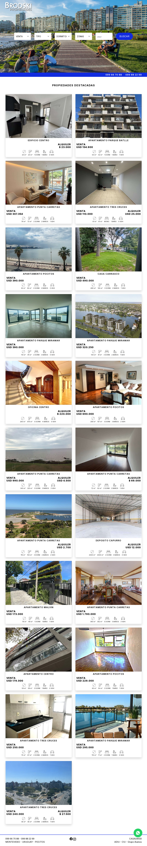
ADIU (117, 841)
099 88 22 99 (133, 74)
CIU (124, 841)
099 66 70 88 (113, 74)
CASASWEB (135, 838)
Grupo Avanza (135, 841)
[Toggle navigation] (88, 6)
